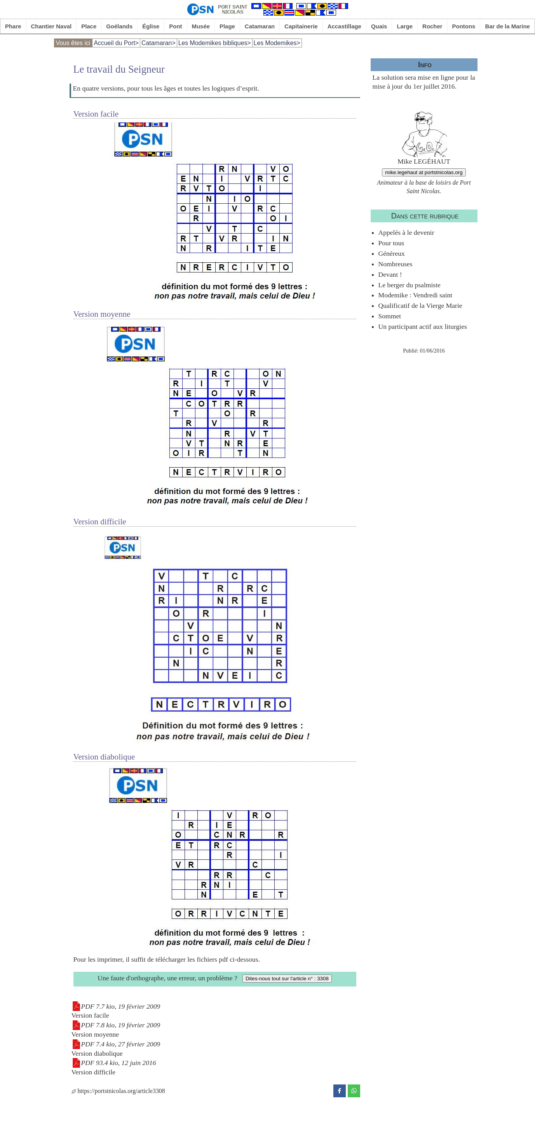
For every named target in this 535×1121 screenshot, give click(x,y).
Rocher (432, 26)
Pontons (464, 26)
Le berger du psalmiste (409, 285)
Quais (379, 26)
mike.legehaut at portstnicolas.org (423, 172)
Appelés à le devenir (406, 232)
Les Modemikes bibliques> (214, 43)
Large (405, 26)
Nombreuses (395, 264)
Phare (13, 26)
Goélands (119, 26)
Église (150, 26)
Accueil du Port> (116, 43)
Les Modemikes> (277, 43)
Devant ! (390, 274)
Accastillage (344, 26)
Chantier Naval (51, 26)
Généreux (391, 253)
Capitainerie (301, 26)
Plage (227, 26)
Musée (201, 26)
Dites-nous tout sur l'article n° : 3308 (287, 978)
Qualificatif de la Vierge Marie (420, 305)
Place (88, 26)
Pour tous (391, 243)
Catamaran (260, 26)
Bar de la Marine (507, 26)
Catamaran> (158, 43)
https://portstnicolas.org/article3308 (118, 1091)
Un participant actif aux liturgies (422, 326)
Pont (175, 26)
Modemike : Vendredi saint (415, 295)
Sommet (389, 316)
